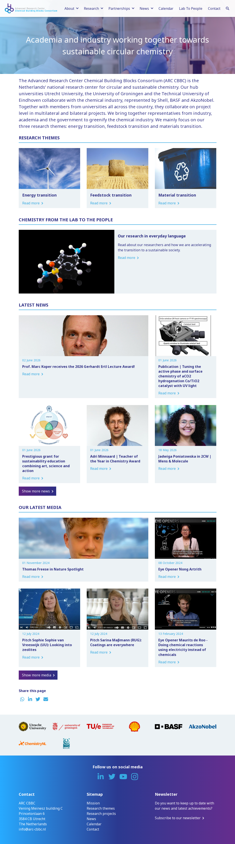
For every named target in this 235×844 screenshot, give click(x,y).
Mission (93, 803)
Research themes (101, 808)
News (91, 818)
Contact (214, 8)
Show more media (36, 675)
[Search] (227, 8)
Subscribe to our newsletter (178, 818)
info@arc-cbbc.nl (32, 829)
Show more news (36, 491)
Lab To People (190, 8)
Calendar (166, 8)
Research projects (101, 813)
